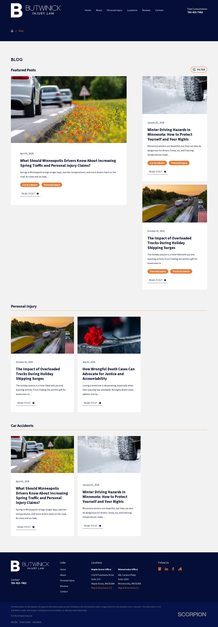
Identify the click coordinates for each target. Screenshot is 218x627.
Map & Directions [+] (101, 587)
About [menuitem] (99, 10)
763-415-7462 (195, 12)
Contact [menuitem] (159, 10)
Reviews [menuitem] (146, 10)
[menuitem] (14, 622)
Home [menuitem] (88, 10)
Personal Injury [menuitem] (114, 10)
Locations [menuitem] (132, 10)
